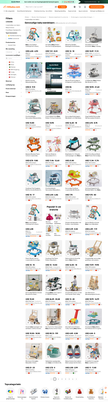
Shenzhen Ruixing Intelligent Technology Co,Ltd (34, 126)
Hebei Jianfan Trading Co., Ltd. (93, 128)
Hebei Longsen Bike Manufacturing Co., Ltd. (73, 268)
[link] (105, 387)
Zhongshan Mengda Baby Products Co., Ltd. (73, 126)
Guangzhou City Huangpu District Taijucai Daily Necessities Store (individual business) (73, 91)
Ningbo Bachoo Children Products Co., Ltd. (93, 198)
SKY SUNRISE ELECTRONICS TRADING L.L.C (53, 337)
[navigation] (14, 198)
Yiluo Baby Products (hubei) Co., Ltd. (93, 337)
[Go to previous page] (51, 379)
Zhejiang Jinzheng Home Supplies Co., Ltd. (93, 268)
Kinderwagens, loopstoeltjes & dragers (81, 17)
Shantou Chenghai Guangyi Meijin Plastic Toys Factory (53, 55)
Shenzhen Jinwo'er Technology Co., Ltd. (34, 234)
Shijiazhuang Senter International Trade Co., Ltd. (53, 198)
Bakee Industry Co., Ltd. (72, 198)
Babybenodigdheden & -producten (58, 17)
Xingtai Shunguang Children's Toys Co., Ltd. (93, 164)
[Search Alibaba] (39, 7)
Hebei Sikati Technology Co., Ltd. (53, 371)
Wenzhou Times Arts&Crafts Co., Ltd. (93, 303)
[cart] (80, 7)
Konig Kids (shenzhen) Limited (93, 371)
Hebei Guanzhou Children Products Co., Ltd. (73, 56)
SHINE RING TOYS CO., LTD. (33, 268)
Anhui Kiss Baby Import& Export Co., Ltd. (34, 198)
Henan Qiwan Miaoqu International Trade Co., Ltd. (34, 371)
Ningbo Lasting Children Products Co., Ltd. (53, 268)
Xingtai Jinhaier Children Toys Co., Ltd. (93, 55)
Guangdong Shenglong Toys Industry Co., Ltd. (53, 164)
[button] (56, 7)
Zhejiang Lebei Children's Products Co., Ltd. (73, 303)
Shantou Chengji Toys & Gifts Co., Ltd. (53, 303)
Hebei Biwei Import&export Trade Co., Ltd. (93, 92)
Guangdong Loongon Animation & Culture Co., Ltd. (73, 337)
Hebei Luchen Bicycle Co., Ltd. (73, 233)
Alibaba (27, 17)
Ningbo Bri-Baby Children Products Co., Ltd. (73, 164)
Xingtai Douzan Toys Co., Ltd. (33, 91)
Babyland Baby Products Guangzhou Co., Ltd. (34, 164)
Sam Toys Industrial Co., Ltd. (93, 233)
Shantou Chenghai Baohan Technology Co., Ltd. (34, 56)
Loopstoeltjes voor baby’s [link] (32, 19)
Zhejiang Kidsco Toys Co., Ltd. (34, 303)
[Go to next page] (76, 379)
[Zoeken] (62, 6)
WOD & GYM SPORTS (71, 371)
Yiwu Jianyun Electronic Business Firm (34, 337)
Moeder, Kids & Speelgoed (39, 17)
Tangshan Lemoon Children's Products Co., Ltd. (53, 128)
